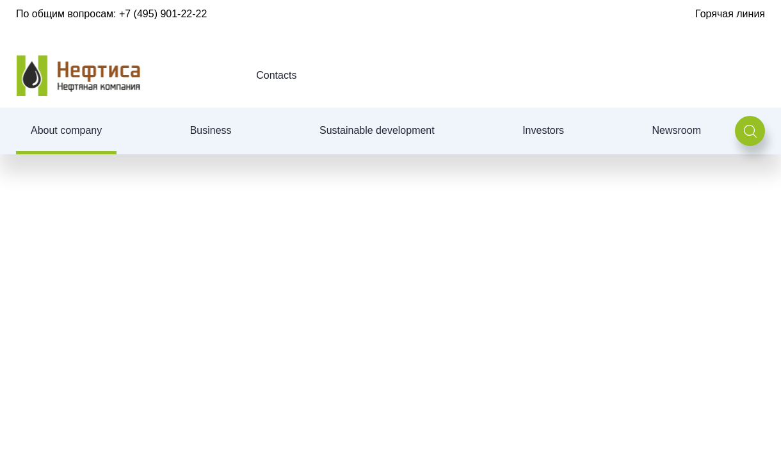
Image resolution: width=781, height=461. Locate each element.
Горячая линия (730, 13)
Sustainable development (377, 130)
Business (211, 130)
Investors (543, 130)
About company (66, 130)
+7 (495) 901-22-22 (163, 13)
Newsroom (676, 130)
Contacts (276, 75)
